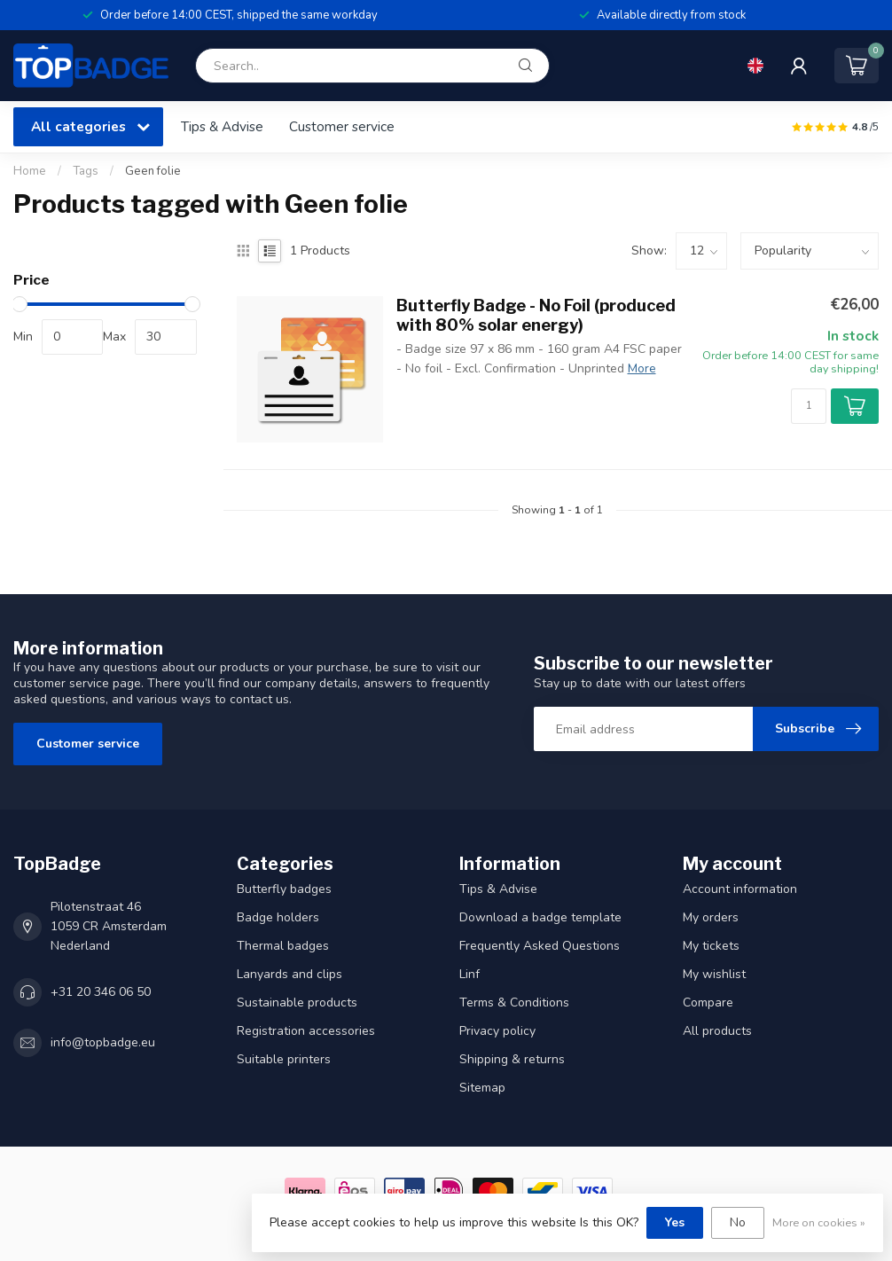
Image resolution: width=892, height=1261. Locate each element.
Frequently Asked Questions (539, 945)
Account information (740, 889)
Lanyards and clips (289, 974)
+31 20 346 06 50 (101, 991)
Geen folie (153, 171)
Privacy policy (497, 1030)
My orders (711, 917)
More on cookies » (818, 1222)
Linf (469, 974)
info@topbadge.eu (103, 1042)
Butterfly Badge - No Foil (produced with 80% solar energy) (536, 315)
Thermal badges (283, 945)
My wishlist (714, 974)
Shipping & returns (512, 1059)
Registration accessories (306, 1030)
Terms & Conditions (514, 1002)
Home (29, 171)
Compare (708, 1002)
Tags (85, 171)
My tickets (711, 945)
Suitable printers (284, 1059)
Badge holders (278, 917)
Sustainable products (297, 1002)
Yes (675, 1222)
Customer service (342, 126)
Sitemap (482, 1087)
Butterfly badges (284, 889)
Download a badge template (540, 917)
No (738, 1222)
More (642, 368)
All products (717, 1030)
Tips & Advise (222, 126)
